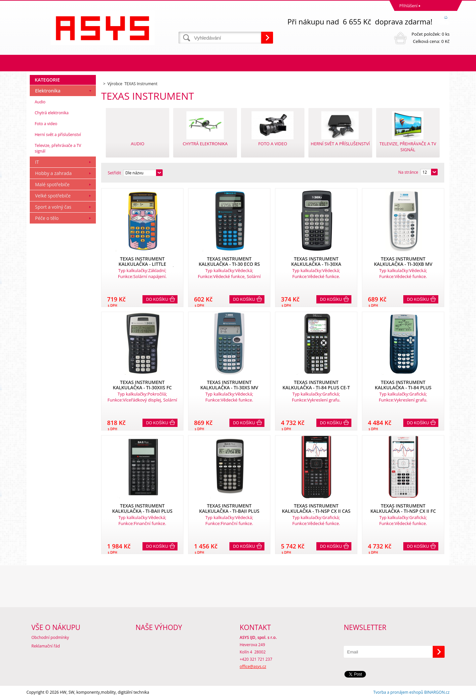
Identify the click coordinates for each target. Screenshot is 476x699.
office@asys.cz (253, 666)
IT (37, 162)
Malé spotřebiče (52, 184)
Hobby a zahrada (53, 173)
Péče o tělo (47, 218)
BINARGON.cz (437, 692)
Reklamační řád (45, 646)
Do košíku (157, 299)
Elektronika (47, 90)
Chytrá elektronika (51, 113)
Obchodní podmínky (50, 637)
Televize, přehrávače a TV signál (58, 148)
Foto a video (46, 123)
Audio (40, 102)
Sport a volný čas (53, 207)
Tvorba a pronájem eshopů (398, 692)
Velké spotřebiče (53, 195)
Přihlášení (408, 6)
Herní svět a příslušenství (58, 134)
